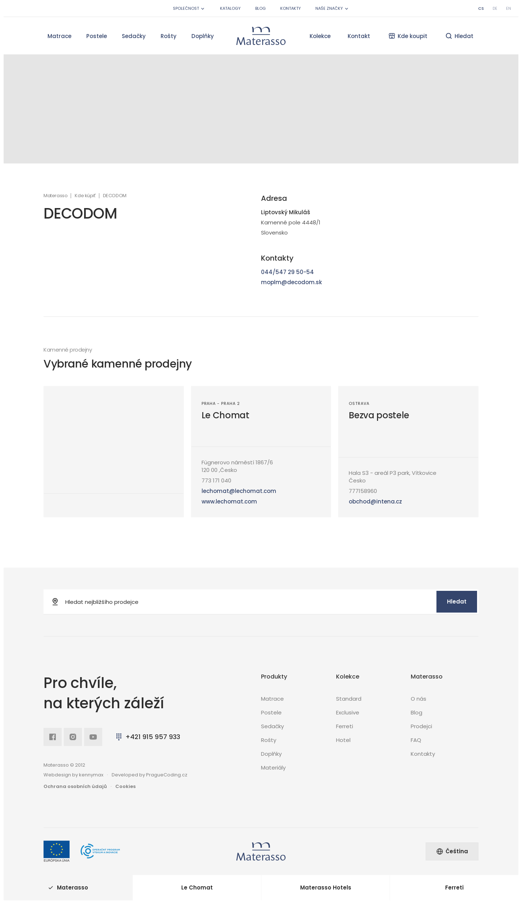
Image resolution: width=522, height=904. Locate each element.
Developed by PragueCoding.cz (149, 774)
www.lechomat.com (229, 501)
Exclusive (347, 712)
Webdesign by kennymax (73, 774)
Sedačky (134, 36)
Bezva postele (379, 415)
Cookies (125, 786)
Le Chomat (225, 415)
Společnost (189, 8)
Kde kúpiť (85, 195)
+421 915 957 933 (147, 736)
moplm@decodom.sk (291, 282)
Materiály (273, 767)
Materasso (55, 195)
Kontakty (290, 8)
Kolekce (320, 36)
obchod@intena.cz (375, 501)
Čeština (452, 851)
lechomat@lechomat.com (239, 491)
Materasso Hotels (325, 887)
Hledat (457, 601)
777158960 (363, 491)
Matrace (59, 36)
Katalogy (230, 8)
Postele (96, 36)
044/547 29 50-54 (287, 272)
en (508, 8)
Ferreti (344, 726)
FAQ (416, 740)
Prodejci (421, 726)
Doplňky (202, 36)
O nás (418, 698)
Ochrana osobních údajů (75, 786)
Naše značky (332, 8)
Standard (348, 698)
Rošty (169, 36)
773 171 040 (216, 480)
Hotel (343, 740)
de (495, 8)
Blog (260, 8)
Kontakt (359, 36)
